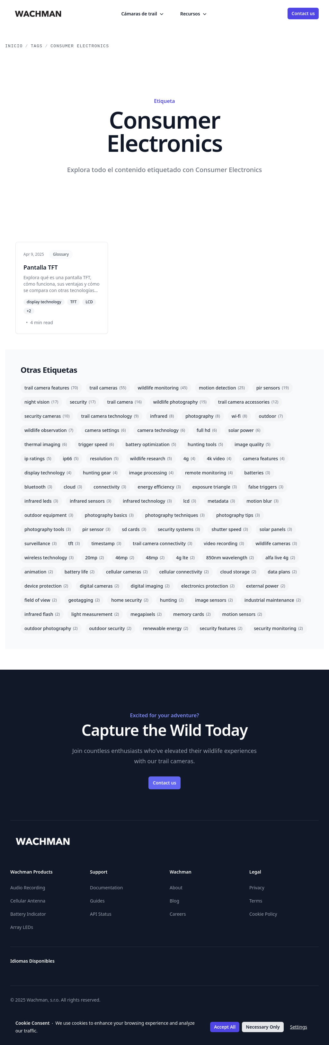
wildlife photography (180, 402)
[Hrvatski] (199, 964)
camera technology (161, 430)
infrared (162, 416)
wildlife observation (48, 430)
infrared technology (147, 501)
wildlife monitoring (162, 388)
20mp (94, 558)
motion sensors (242, 614)
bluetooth (38, 487)
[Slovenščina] (315, 964)
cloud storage (238, 572)
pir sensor (96, 529)
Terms (255, 901)
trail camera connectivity (162, 543)
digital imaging (150, 586)
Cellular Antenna (27, 901)
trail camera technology (109, 416)
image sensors (214, 600)
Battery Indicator (28, 914)
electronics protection (208, 586)
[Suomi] (187, 964)
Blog (174, 901)
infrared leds (41, 501)
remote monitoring (209, 473)
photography (202, 416)
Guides (97, 901)
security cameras (46, 416)
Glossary (61, 254)
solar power (244, 430)
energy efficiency (159, 487)
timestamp (106, 543)
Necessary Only (263, 1027)
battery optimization (151, 444)
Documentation (106, 888)
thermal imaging (45, 444)
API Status (100, 914)
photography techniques (175, 515)
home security (129, 600)
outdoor (271, 416)
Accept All (225, 1027)
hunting (171, 600)
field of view (40, 600)
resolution (104, 458)
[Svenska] (292, 964)
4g (189, 458)
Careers (178, 914)
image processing (151, 473)
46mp (124, 558)
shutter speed (229, 529)
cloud (73, 487)
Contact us (303, 13)
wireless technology (49, 558)
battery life (79, 572)
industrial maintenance (273, 600)
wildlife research (151, 458)
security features (221, 628)
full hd (207, 430)
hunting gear (100, 473)
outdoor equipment (48, 515)
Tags (36, 46)
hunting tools (205, 444)
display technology (47, 473)
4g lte (185, 558)
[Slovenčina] (303, 964)
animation (38, 572)
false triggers (265, 487)
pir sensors (272, 388)
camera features (264, 458)
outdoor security (110, 628)
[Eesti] (176, 964)
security (82, 402)
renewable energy (165, 628)
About (176, 888)
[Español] (164, 964)
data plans (282, 572)
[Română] (280, 964)
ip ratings (37, 458)
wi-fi (239, 416)
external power (265, 586)
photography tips (238, 515)
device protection (46, 586)
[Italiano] (222, 964)
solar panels (276, 529)
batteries (257, 473)
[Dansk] (118, 964)
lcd (189, 501)
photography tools (47, 529)
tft (74, 543)
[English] (153, 964)
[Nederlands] (257, 964)
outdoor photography (51, 628)
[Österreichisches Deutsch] (83, 964)
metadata (221, 501)
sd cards (134, 529)
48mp (155, 558)
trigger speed (96, 444)
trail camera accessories (248, 402)
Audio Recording (27, 888)
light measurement (95, 614)
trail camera (124, 402)
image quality (253, 444)
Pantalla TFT (40, 267)
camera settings (105, 430)
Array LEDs (21, 927)
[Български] (95, 964)
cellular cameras (127, 572)
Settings (298, 1027)
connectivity (109, 487)
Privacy (256, 888)
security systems (179, 529)
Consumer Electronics (79, 46)
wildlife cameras (276, 543)
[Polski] (268, 964)
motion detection (222, 388)
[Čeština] (107, 964)
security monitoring (278, 628)
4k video (219, 458)
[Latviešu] (245, 964)
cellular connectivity (184, 572)
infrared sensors (90, 501)
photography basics (109, 515)
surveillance (40, 543)
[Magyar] (211, 964)
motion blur (262, 501)
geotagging (84, 600)
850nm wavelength (230, 558)
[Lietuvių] (234, 964)
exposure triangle (214, 487)
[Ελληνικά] (141, 964)
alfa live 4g (280, 558)
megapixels (146, 614)
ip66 (71, 458)
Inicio (14, 46)
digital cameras (99, 586)
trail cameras (108, 388)
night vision (41, 402)
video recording (224, 543)
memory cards (191, 614)
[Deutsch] (130, 964)
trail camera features (51, 388)
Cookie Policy (263, 914)
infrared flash (42, 614)
